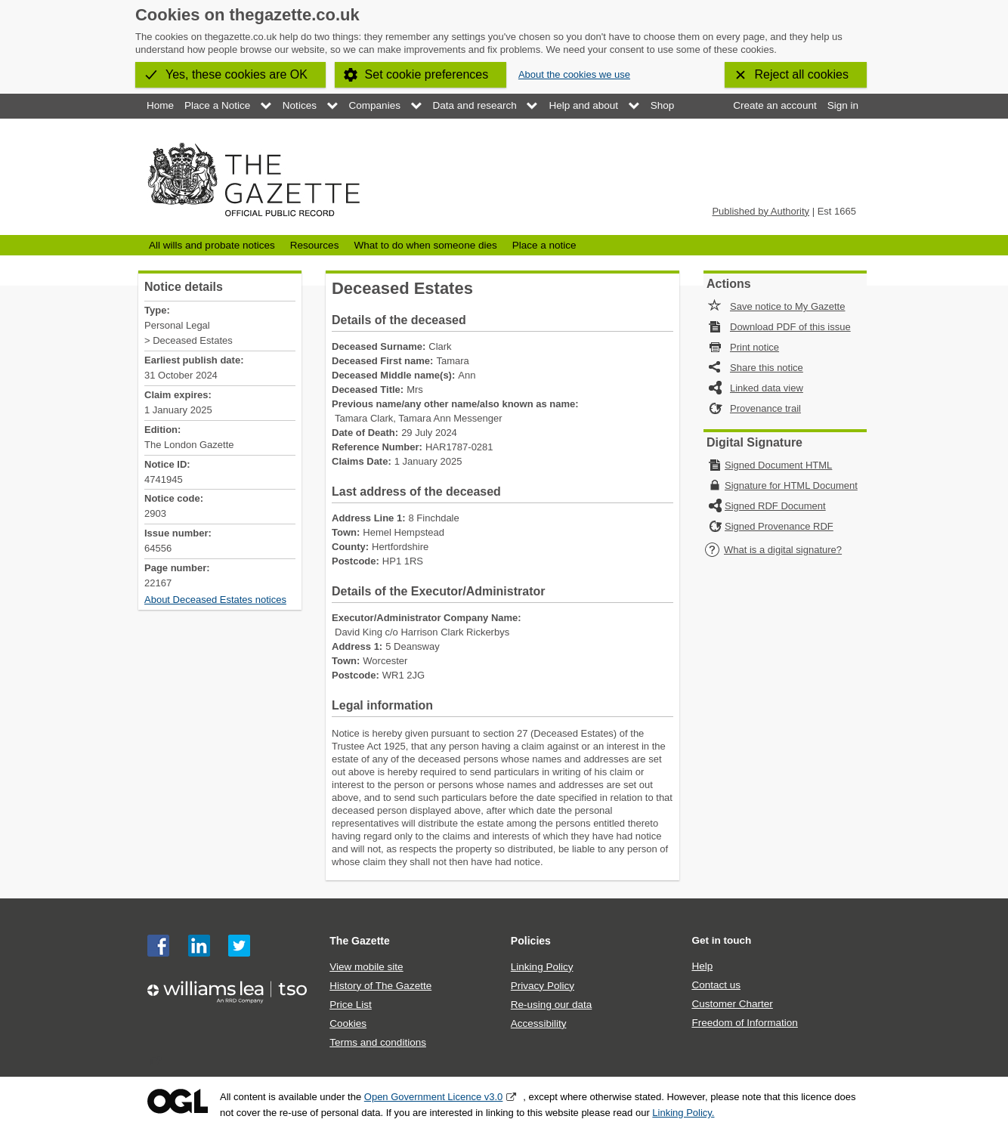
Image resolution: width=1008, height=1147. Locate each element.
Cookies (347, 1023)
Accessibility (539, 1023)
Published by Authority (760, 211)
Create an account (774, 105)
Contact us (716, 985)
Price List (350, 1004)
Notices (300, 105)
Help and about (583, 105)
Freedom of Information (744, 1022)
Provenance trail (765, 408)
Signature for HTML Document (791, 485)
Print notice (754, 347)
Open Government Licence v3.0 (433, 1096)
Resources (314, 245)
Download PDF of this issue (790, 326)
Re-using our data (551, 1004)
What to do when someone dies (425, 245)
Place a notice (544, 245)
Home (160, 105)
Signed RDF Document (775, 506)
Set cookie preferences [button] (427, 74)
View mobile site (366, 966)
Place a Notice (217, 105)
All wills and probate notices (212, 245)
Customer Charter (731, 1003)
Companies (374, 105)
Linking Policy (542, 966)
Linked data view (766, 388)
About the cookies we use (574, 74)
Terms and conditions (377, 1042)
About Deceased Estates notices (215, 599)
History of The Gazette (380, 985)
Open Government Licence (177, 1101)
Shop (663, 105)
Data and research (475, 105)
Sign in (842, 105)
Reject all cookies (802, 74)
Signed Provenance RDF (779, 526)
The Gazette (359, 941)
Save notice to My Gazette (787, 306)
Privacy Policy (542, 985)
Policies (531, 941)
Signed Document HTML (778, 465)
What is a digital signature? (773, 549)
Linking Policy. (683, 1112)
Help (702, 966)
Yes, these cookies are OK (236, 74)
